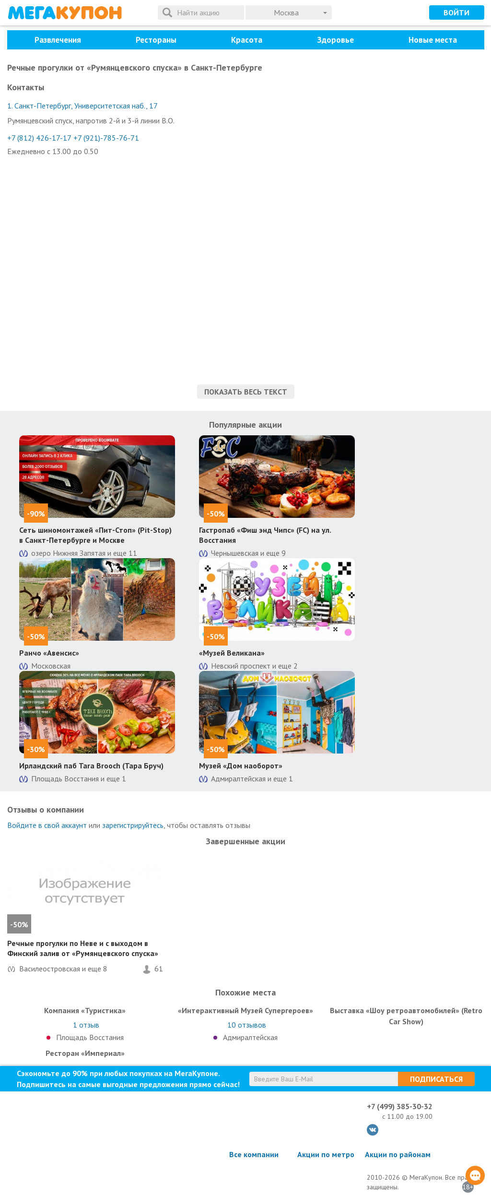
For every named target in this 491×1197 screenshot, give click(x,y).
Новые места (433, 40)
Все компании (254, 1154)
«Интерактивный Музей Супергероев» (245, 1010)
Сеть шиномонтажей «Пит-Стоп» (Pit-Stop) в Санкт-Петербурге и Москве (95, 535)
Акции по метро (325, 1154)
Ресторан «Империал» (85, 1053)
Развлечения (58, 40)
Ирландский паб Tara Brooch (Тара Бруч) (91, 765)
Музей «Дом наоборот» (240, 765)
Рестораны (156, 40)
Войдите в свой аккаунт (47, 825)
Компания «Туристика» (85, 1010)
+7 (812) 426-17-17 (39, 138)
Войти (456, 12)
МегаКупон (64, 12)
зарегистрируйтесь (133, 825)
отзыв (86, 1024)
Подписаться (436, 1079)
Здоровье (335, 40)
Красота (246, 40)
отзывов (246, 1024)
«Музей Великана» (232, 653)
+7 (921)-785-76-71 (106, 138)
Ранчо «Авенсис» (49, 653)
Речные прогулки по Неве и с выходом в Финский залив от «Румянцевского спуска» (82, 948)
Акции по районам (398, 1154)
